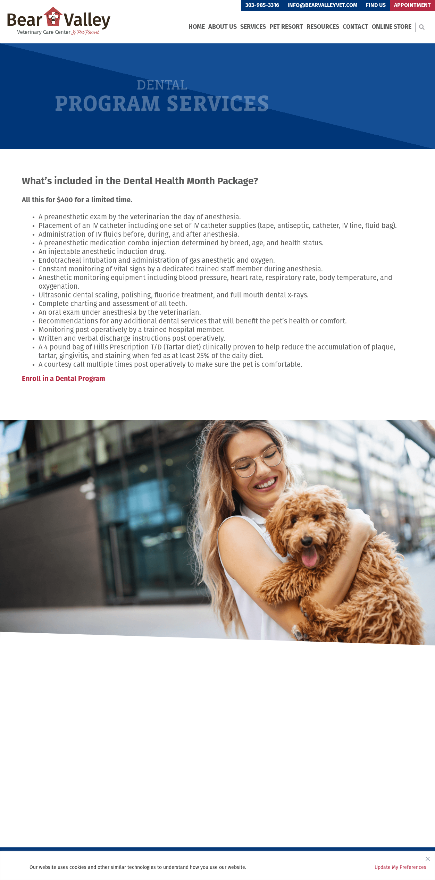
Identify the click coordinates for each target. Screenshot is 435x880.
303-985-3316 (262, 5)
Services (253, 27)
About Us (222, 27)
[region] (217, 865)
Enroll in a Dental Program (63, 379)
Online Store (391, 27)
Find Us (376, 5)
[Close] (428, 857)
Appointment (412, 5)
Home (197, 27)
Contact (355, 27)
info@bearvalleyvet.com (322, 5)
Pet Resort (286, 27)
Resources (323, 27)
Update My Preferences (400, 867)
